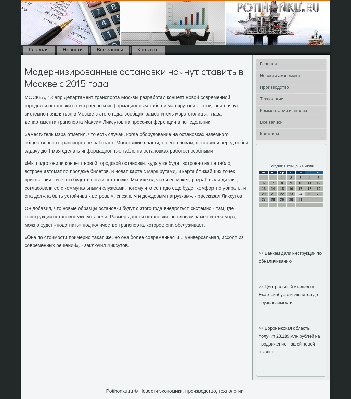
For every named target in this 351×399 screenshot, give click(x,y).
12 (318, 183)
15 (282, 189)
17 (300, 189)
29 (282, 200)
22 (282, 194)
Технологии (271, 99)
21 (273, 194)
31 (300, 200)
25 (309, 194)
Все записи (110, 50)
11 (309, 183)
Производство (274, 88)
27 (264, 200)
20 (264, 194)
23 (291, 194)
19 (318, 189)
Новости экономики (280, 76)
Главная (39, 50)
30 (291, 200)
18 (309, 189)
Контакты (148, 50)
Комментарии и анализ (283, 111)
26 (318, 194)
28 (273, 200)
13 (264, 189)
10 (300, 183)
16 (291, 189)
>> (262, 253)
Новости (73, 50)
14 (273, 189)
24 (300, 194)
